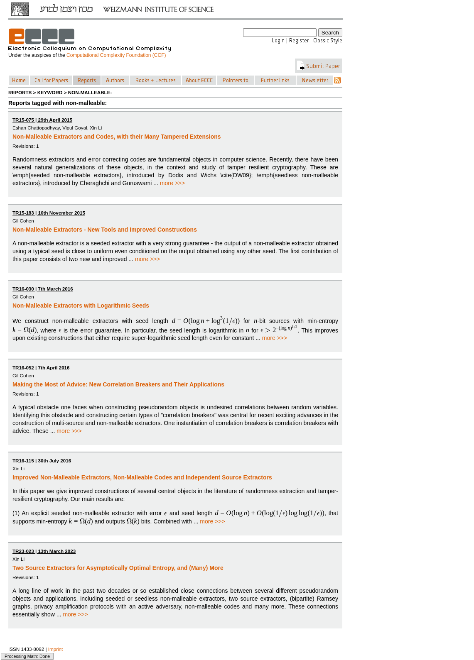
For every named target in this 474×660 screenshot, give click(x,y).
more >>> (172, 183)
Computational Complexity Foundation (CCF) (116, 55)
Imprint (55, 649)
